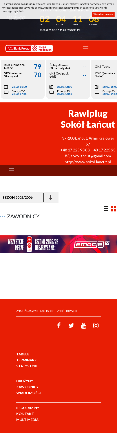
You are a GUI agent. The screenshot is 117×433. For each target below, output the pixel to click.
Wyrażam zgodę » (103, 14)
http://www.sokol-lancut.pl (88, 161)
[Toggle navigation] (86, 48)
